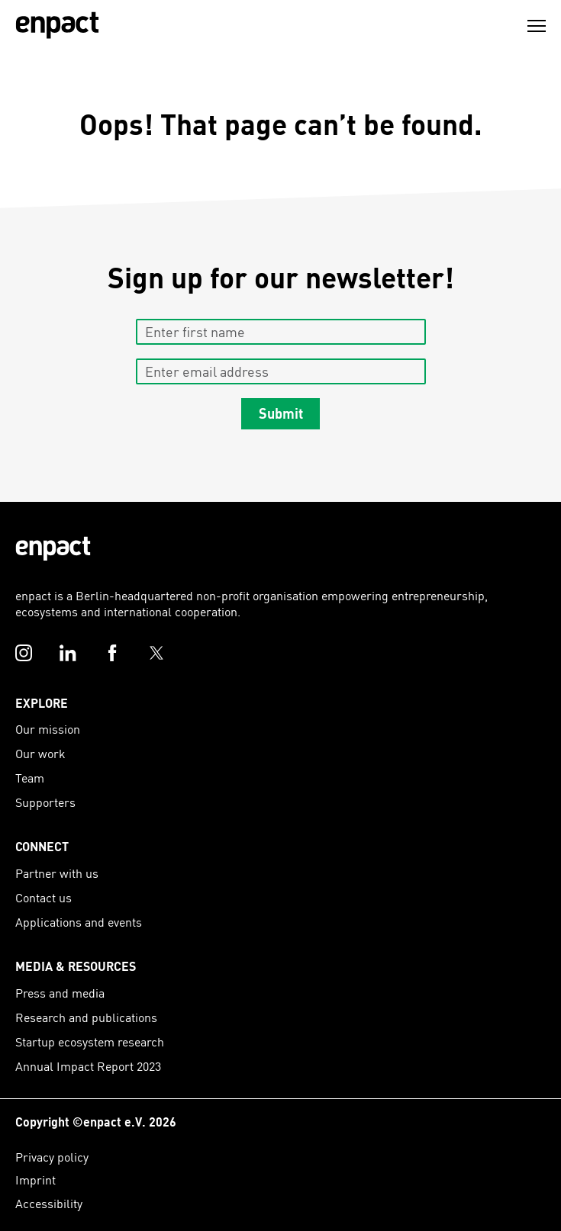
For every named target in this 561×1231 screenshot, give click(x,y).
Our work (40, 753)
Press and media (60, 993)
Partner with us (56, 873)
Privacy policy (52, 1157)
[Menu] (536, 26)
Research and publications (86, 1017)
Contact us (43, 897)
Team (29, 778)
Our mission (47, 729)
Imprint (35, 1180)
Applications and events (78, 922)
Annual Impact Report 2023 (88, 1066)
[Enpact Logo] (53, 548)
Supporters (45, 802)
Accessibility (48, 1203)
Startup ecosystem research (89, 1041)
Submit (281, 414)
